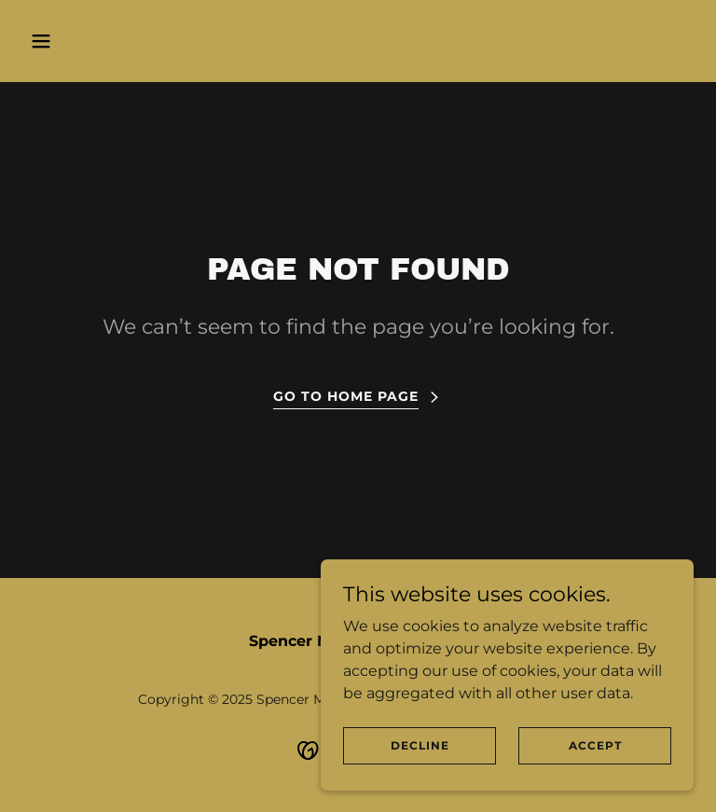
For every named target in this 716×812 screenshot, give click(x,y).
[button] (99, 41)
